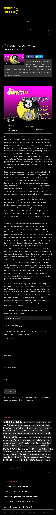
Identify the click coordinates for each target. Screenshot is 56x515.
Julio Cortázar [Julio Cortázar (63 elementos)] (15, 445)
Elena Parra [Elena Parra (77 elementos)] (8, 433)
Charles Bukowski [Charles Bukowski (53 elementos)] (42, 425)
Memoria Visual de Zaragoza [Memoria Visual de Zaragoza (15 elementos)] (17, 451)
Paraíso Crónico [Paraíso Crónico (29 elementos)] (13, 457)
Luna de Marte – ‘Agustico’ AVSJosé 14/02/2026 (19, 502)
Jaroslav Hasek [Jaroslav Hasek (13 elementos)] (6, 440)
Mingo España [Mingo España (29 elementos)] (38, 451)
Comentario (8, 338)
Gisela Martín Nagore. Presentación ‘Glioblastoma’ (20, 497)
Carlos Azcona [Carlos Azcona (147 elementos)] (14, 425)
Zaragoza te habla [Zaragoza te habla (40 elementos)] (43, 460)
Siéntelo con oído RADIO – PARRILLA (14, 30)
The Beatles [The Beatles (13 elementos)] (15, 460)
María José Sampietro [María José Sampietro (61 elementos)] (39, 448)
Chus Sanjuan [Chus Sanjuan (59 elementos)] (9, 428)
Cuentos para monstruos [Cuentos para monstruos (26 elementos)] (43, 428)
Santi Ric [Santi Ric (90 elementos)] (7, 459)
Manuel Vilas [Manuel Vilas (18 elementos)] (24, 449)
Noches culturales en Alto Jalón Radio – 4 (17, 486)
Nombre (7, 356)
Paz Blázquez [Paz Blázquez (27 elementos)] (24, 457)
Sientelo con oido (12, 512)
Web (5, 380)
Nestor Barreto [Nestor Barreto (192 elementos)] (20, 454)
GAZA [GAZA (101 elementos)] (15, 437)
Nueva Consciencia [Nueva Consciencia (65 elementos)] (38, 454)
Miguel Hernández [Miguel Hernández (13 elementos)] (29, 451)
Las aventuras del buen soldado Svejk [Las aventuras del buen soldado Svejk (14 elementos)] (31, 446)
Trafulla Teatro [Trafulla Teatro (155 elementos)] (27, 459)
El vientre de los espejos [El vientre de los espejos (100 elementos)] (27, 433)
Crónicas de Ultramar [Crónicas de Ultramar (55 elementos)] (25, 428)
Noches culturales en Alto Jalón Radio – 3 (17, 507)
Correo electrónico (10, 368)
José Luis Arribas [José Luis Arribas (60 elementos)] (38, 440)
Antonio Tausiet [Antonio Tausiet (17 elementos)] (43, 422)
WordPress (32, 512)
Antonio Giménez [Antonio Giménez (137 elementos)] (12, 421)
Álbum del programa (45, 30)
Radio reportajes (18, 49)
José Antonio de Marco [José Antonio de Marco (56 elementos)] (20, 440)
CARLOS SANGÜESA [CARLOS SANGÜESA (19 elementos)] (28, 425)
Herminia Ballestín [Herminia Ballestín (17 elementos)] (23, 437)
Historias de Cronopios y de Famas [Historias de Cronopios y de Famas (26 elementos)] (40, 437)
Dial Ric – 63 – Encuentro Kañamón (15, 491)
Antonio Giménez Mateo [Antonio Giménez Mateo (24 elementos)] (30, 422)
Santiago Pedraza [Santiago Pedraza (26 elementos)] (44, 457)
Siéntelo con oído (32, 30)
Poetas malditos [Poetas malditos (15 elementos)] (34, 457)
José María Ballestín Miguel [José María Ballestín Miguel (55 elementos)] (29, 443)
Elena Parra (16, 318)
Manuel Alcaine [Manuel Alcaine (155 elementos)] (11, 448)
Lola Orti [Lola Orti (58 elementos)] (45, 445)
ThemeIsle (51, 512)
